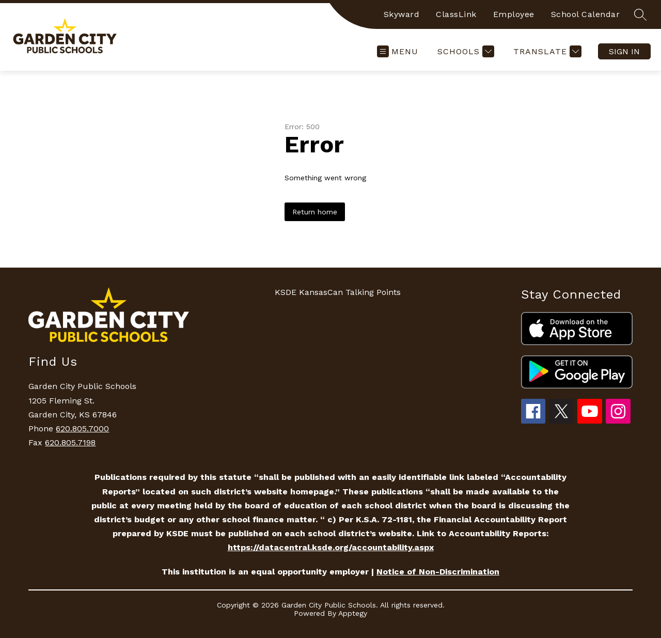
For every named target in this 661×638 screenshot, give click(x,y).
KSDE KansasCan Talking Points (338, 292)
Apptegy (352, 613)
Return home (314, 212)
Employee (513, 14)
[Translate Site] (546, 51)
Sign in (624, 51)
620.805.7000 (82, 428)
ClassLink (456, 14)
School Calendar (585, 14)
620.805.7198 (70, 442)
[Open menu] (397, 51)
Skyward (402, 14)
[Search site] (640, 14)
